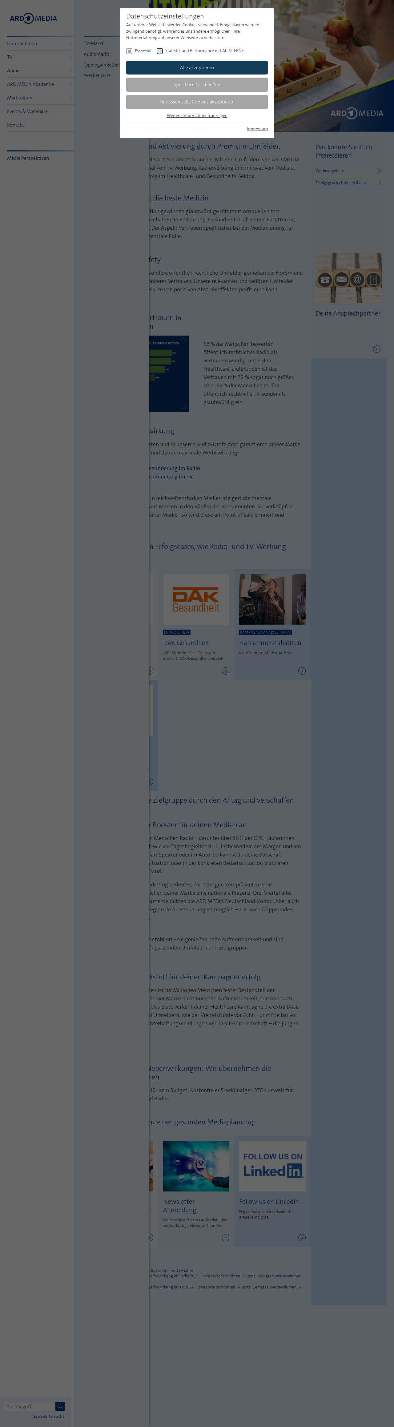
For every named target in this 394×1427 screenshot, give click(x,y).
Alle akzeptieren (197, 67)
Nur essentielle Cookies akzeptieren (197, 102)
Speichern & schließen (197, 84)
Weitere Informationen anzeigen (197, 115)
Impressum (257, 128)
